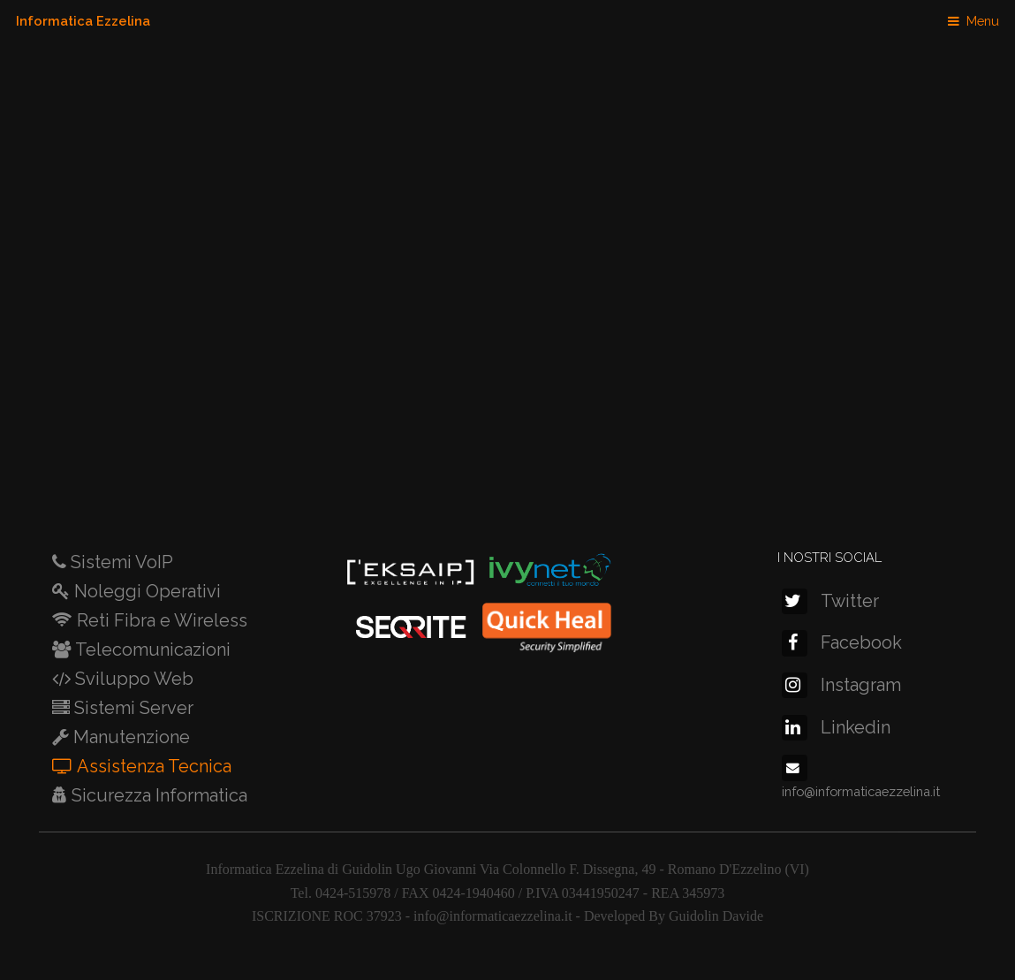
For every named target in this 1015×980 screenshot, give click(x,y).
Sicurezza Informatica (157, 795)
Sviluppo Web (132, 678)
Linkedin (836, 727)
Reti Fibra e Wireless (159, 620)
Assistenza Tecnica (151, 766)
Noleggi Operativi (145, 591)
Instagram (841, 684)
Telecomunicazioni (151, 649)
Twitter (830, 601)
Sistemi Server (131, 707)
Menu (982, 20)
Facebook (842, 642)
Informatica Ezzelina (83, 20)
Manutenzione (129, 737)
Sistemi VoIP (119, 562)
